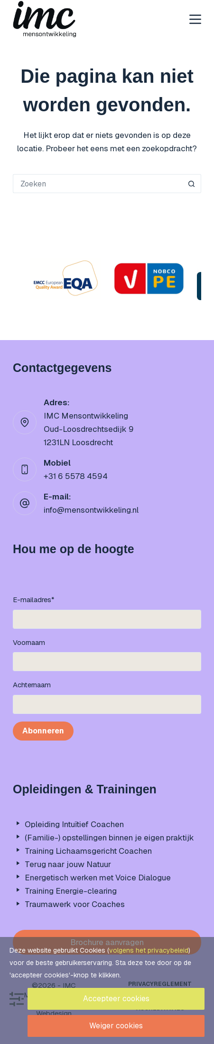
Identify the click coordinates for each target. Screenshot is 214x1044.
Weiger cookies (116, 1026)
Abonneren (43, 731)
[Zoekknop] (191, 183)
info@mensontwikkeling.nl (91, 510)
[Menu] (195, 19)
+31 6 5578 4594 (76, 476)
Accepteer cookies (116, 999)
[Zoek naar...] (97, 183)
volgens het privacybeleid (148, 950)
